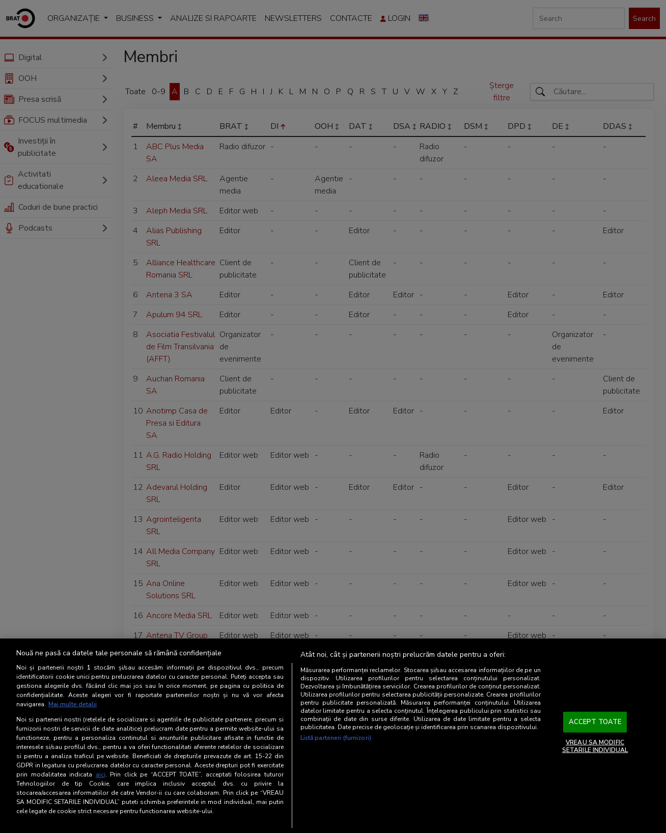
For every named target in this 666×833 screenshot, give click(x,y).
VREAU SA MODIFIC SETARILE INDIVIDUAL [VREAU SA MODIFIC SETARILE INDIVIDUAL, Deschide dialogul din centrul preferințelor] (595, 746)
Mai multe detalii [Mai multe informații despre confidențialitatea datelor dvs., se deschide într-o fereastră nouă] (72, 704)
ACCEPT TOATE (595, 722)
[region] (333, 735)
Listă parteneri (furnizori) (335, 738)
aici (100, 774)
